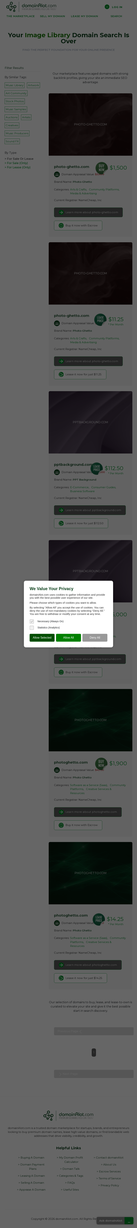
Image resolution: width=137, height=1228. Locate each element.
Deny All (95, 637)
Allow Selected (42, 637)
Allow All (68, 637)
